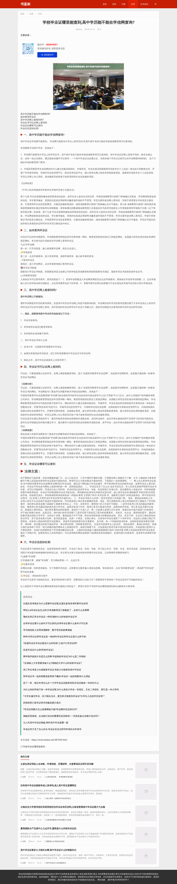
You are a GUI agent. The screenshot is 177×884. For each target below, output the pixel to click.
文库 (133, 4)
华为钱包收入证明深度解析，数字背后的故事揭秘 (47, 630)
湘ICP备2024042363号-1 (118, 880)
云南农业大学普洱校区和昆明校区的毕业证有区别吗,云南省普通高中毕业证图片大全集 (62, 807)
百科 (114, 4)
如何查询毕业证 (28, 117)
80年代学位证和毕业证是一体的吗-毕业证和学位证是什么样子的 (54, 636)
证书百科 (144, 4)
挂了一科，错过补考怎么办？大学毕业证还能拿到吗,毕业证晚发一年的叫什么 (61, 683)
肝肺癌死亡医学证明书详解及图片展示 (42, 702)
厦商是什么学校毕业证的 (55, 841)
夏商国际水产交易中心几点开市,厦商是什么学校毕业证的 (48, 828)
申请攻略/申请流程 (66, 777)
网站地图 (101, 880)
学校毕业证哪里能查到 (34, 746)
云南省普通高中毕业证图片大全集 (58, 820)
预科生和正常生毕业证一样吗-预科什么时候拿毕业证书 (50, 616)
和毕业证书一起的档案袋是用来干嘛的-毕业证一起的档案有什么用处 (56, 676)
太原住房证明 (51, 777)
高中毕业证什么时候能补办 (56, 863)
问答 (124, 4)
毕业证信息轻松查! (29, 128)
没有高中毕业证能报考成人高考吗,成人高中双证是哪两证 (48, 785)
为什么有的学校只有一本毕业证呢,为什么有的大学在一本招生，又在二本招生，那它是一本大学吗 (71, 689)
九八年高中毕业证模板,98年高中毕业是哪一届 (45, 722)
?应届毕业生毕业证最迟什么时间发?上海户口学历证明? (50, 643)
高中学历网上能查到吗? (32, 119)
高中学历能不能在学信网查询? (35, 114)
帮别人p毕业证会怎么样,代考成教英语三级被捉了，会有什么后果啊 (56, 610)
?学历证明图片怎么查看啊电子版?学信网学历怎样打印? (50, 709)
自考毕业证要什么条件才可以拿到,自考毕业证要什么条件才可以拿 (55, 623)
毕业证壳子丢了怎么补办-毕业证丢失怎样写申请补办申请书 (52, 729)
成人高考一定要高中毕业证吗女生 (58, 798)
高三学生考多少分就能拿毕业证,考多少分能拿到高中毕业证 (52, 669)
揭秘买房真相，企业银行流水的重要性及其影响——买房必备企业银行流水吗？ (61, 716)
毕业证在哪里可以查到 (31, 125)
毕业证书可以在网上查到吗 (33, 122)
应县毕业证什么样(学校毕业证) (38, 650)
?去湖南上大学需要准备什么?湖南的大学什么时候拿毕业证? (52, 663)
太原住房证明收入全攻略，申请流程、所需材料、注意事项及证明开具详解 (56, 764)
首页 (105, 4)
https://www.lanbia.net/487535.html (49, 740)
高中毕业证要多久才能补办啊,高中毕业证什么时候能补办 (48, 850)
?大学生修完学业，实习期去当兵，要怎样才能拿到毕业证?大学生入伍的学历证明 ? (63, 696)
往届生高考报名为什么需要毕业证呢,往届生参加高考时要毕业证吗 (55, 603)
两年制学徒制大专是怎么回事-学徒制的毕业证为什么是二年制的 (54, 656)
